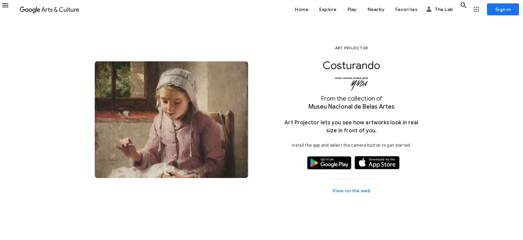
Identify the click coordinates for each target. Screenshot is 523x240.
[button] (9, 9)
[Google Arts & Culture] (49, 9)
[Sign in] (503, 9)
